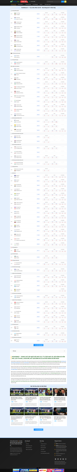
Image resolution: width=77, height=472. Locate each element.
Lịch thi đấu (20, 4)
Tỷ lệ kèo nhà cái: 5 (44, 443)
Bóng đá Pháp (30, 419)
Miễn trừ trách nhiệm (29, 449)
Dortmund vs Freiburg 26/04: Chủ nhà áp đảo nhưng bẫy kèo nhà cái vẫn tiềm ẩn (17, 418)
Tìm (61, 1)
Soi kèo (41, 4)
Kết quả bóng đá (43, 447)
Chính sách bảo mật (29, 445)
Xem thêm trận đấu (38, 345)
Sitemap (57, 468)
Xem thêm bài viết (38, 429)
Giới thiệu (27, 443)
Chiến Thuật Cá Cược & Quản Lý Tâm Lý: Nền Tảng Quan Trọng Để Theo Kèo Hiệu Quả (60, 418)
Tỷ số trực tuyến (43, 451)
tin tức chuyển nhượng (15, 369)
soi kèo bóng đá (28, 362)
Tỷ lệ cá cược (13, 4)
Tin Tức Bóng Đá (35, 4)
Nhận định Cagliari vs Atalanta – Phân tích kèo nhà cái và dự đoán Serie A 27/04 (17, 398)
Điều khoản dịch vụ (29, 447)
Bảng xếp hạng (28, 4)
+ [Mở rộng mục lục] (64, 351)
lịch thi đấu (63, 361)
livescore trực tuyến (62, 367)
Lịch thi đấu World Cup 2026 (45, 453)
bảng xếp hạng (18, 362)
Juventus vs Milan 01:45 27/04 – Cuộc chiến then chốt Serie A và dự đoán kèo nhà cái (31, 398)
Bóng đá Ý (15, 401)
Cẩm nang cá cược (48, 4)
